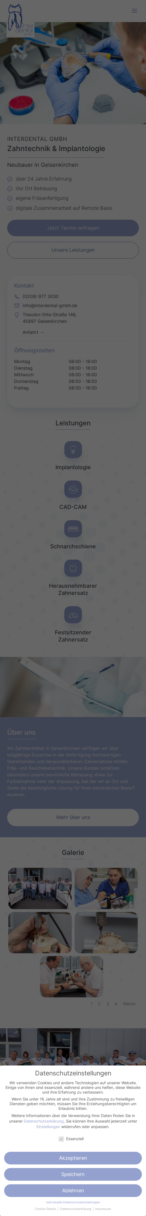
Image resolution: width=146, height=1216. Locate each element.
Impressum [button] (103, 1209)
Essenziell (71, 1138)
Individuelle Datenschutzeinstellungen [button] (73, 1202)
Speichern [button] (73, 1174)
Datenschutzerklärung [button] (76, 1209)
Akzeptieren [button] (73, 1158)
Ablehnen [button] (73, 1190)
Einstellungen (48, 1126)
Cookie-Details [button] (46, 1209)
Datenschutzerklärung (44, 1121)
